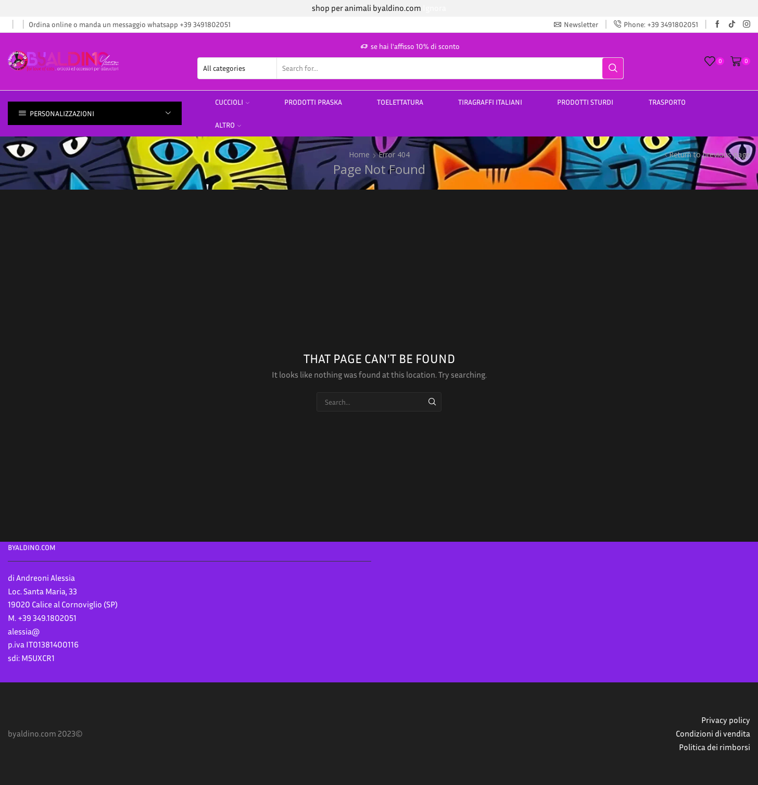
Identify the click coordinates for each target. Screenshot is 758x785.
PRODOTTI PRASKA (313, 101)
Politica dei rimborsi (714, 747)
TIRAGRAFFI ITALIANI (490, 101)
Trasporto (667, 101)
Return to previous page (709, 154)
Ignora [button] (434, 8)
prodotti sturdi (585, 101)
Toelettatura (400, 101)
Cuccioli (232, 101)
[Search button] (612, 68)
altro (228, 124)
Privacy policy (725, 720)
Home (359, 154)
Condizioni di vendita (713, 733)
